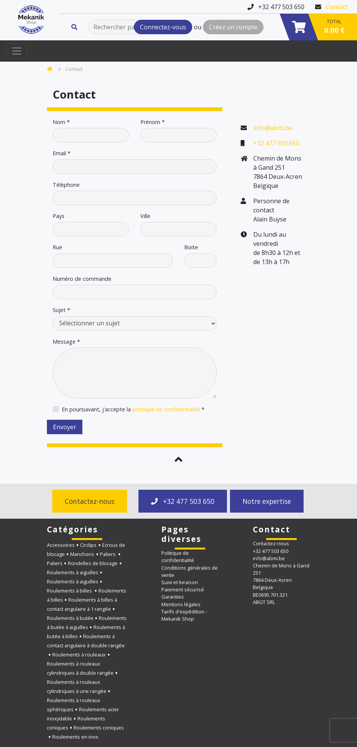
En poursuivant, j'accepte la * (133, 409)
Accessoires (61, 545)
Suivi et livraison (179, 582)
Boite (191, 247)
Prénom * (152, 122)
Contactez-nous (89, 501)
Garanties (172, 596)
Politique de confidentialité (177, 556)
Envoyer (64, 427)
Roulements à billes (70, 590)
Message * (66, 341)
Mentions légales (181, 604)
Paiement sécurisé (182, 589)
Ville (145, 216)
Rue (57, 247)
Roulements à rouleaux (79, 654)
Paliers (108, 554)
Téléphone (66, 185)
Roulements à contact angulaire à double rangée (86, 641)
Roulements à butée (70, 618)
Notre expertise (267, 501)
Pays (58, 216)
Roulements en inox (75, 736)
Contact (337, 7)
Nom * (61, 122)
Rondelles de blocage (92, 563)
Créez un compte (233, 27)
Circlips (88, 545)
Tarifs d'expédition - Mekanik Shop (184, 615)
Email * (62, 153)
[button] (178, 459)
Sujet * (61, 310)
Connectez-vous (163, 27)
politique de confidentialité (166, 409)
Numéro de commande (82, 279)
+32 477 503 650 (276, 143)
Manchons (82, 554)
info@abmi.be (273, 128)
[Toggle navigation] (16, 51)
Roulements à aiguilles (72, 572)
